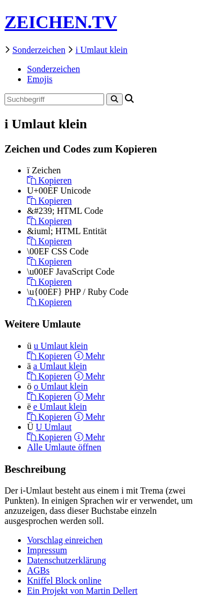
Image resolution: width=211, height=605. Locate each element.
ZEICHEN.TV (61, 22)
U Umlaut (54, 427)
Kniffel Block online (64, 580)
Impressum (47, 550)
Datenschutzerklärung (66, 560)
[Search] (114, 99)
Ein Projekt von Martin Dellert (82, 590)
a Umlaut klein (60, 366)
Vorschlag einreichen (64, 540)
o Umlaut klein (61, 386)
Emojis (39, 79)
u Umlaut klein (61, 346)
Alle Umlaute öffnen (64, 447)
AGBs (38, 570)
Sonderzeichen (38, 50)
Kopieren (49, 180)
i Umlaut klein (101, 50)
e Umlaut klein (60, 406)
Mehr (89, 356)
